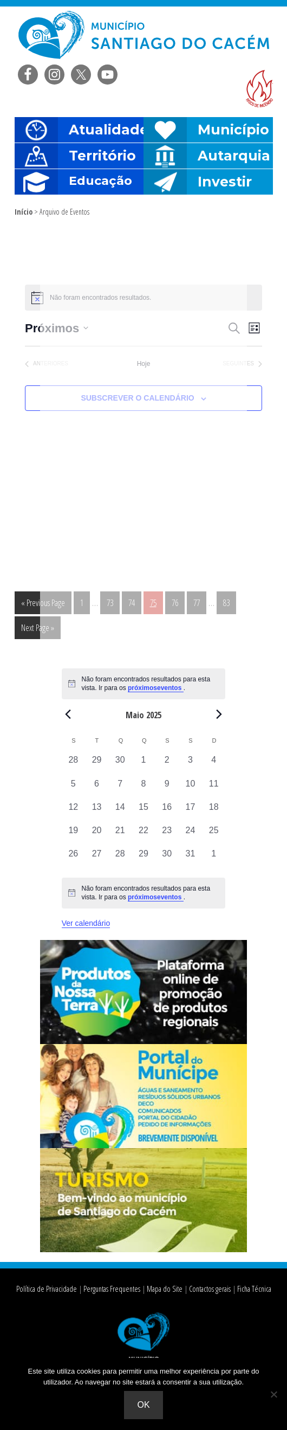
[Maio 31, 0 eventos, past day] (190, 859)
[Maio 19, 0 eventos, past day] (73, 835)
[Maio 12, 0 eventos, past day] (73, 812)
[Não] (273, 1394)
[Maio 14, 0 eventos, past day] (120, 812)
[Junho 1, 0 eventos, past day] (213, 859)
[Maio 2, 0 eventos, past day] (167, 765)
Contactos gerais (206, 1289)
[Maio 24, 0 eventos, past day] (190, 835)
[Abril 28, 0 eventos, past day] (73, 765)
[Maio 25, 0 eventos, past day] (213, 835)
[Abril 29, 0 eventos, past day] (96, 765)
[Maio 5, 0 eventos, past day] (73, 789)
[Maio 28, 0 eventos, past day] (120, 859)
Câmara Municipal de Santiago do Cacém (143, 35)
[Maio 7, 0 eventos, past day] (120, 789)
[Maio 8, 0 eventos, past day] (143, 789)
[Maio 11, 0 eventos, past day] (213, 789)
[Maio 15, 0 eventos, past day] (143, 812)
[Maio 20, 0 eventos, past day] (96, 835)
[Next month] (218, 714)
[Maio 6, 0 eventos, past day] (96, 789)
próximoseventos (156, 688)
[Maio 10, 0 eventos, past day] (190, 789)
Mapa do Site (162, 1289)
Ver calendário (86, 923)
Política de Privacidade (48, 1289)
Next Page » (37, 629)
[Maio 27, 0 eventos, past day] (96, 859)
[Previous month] (68, 714)
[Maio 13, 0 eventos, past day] (96, 812)
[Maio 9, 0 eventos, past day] (167, 789)
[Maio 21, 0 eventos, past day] (120, 835)
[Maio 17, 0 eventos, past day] (190, 812)
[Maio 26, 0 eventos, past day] (73, 859)
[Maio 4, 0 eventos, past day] (213, 765)
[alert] (144, 893)
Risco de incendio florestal (259, 88)
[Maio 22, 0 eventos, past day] (143, 835)
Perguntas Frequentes (111, 1289)
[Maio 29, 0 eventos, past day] (143, 859)
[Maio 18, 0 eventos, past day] (213, 812)
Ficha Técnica (251, 1289)
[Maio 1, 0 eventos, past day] (143, 765)
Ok (143, 1404)
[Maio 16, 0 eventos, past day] (167, 812)
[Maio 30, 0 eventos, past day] (167, 859)
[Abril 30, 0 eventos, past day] (120, 765)
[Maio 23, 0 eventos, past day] (167, 835)
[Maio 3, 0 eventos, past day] (190, 765)
